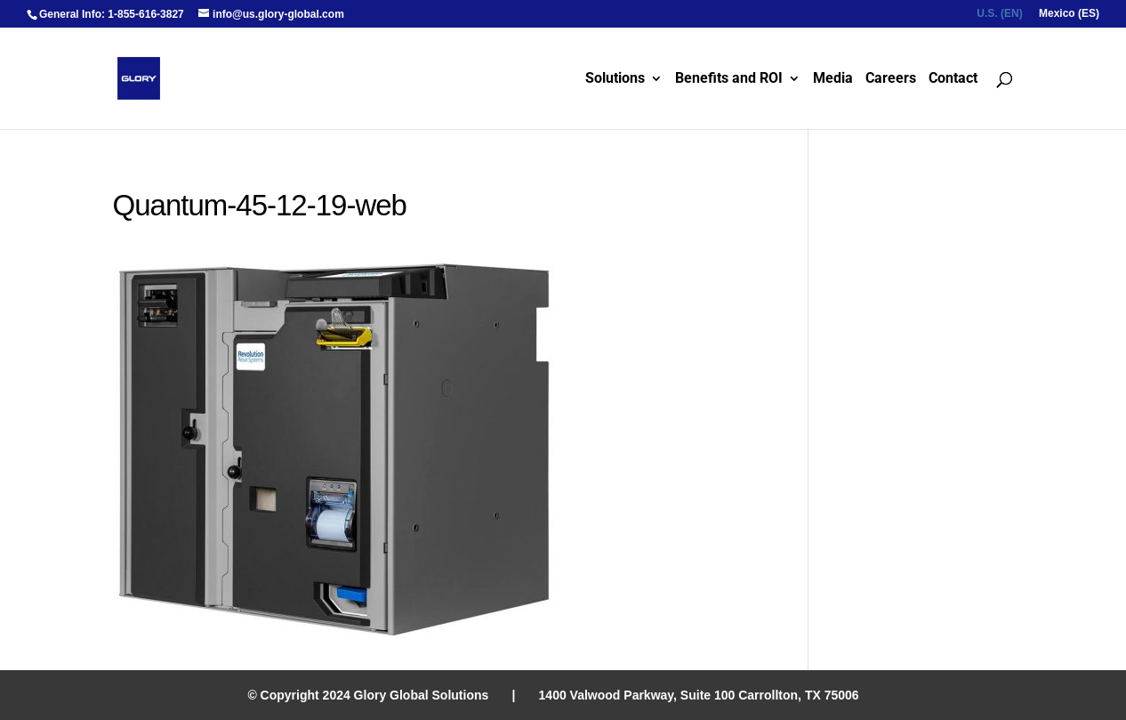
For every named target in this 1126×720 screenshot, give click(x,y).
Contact (953, 79)
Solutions (615, 79)
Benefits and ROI (729, 79)
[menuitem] (999, 17)
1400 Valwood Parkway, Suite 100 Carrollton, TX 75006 (699, 695)
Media (833, 79)
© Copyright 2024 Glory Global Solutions (367, 695)
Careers (890, 79)
